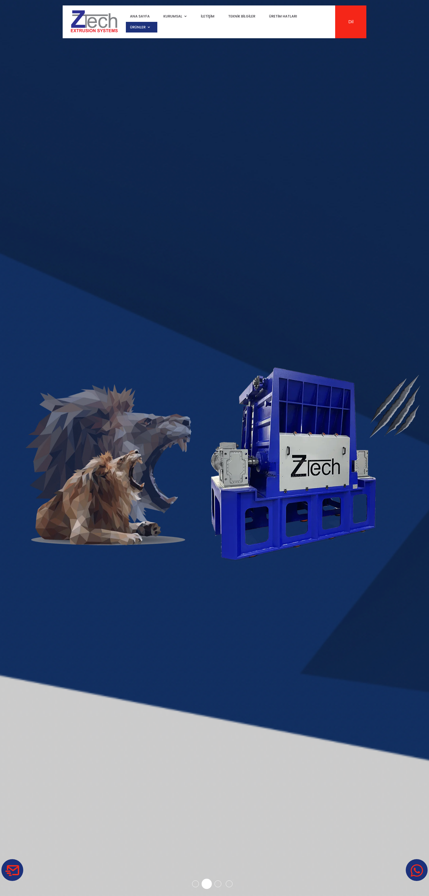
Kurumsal (172, 16)
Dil (350, 22)
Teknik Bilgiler (241, 16)
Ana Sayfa (140, 16)
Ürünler (138, 27)
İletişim (208, 16)
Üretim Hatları (283, 16)
